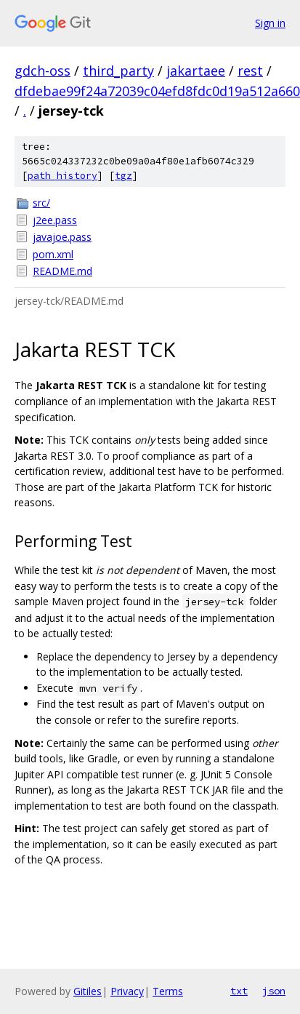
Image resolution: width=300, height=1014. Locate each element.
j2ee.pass (55, 220)
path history (62, 175)
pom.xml (53, 254)
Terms (168, 991)
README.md (62, 271)
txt (239, 990)
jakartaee (195, 70)
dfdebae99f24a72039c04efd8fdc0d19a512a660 (157, 91)
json (273, 990)
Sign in (270, 23)
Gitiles (87, 991)
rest (250, 70)
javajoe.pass (62, 237)
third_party (118, 70)
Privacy (127, 991)
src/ (41, 202)
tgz (123, 175)
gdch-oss (42, 70)
